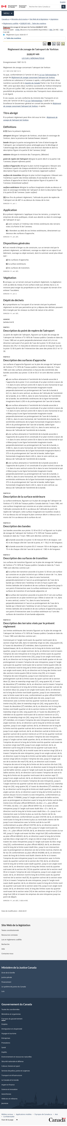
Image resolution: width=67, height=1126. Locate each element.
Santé (3, 1048)
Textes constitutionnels (10, 931)
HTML (17, 30)
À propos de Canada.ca (43, 1115)
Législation (54, 19)
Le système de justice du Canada (13, 987)
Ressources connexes (9, 936)
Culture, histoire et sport (10, 1067)
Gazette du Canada (32, 83)
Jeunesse (4, 1104)
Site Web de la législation (39, 19)
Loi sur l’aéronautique (47, 74)
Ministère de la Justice (19, 19)
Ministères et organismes (11, 1015)
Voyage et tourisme (8, 1034)
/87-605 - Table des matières (33, 23)
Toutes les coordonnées (10, 1010)
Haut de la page (9, 1120)
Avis (56, 1115)
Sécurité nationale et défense (12, 1062)
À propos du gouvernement (11, 1019)
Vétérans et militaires (9, 1099)
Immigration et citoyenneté (11, 1029)
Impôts (4, 1053)
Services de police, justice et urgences (15, 1071)
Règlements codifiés (10, 23)
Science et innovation (9, 1090)
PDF (61, 30)
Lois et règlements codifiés (11, 940)
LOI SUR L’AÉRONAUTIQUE (33, 58)
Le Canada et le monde (10, 1081)
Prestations (5, 1043)
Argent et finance (8, 1085)
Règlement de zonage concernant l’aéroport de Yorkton (33, 77)
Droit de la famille (8, 973)
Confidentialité (8, 1117)
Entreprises (5, 1039)
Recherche (5, 945)
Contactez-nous (7, 954)
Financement (6, 983)
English (63, 2)
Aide (3, 950)
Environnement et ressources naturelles (16, 1057)
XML (50, 30)
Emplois (4, 1025)
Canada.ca (5, 19)
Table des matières (13, 38)
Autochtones (6, 1095)
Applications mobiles (24, 1115)
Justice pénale (6, 978)
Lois (2, 992)
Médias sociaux (7, 1115)
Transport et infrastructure (11, 1076)
